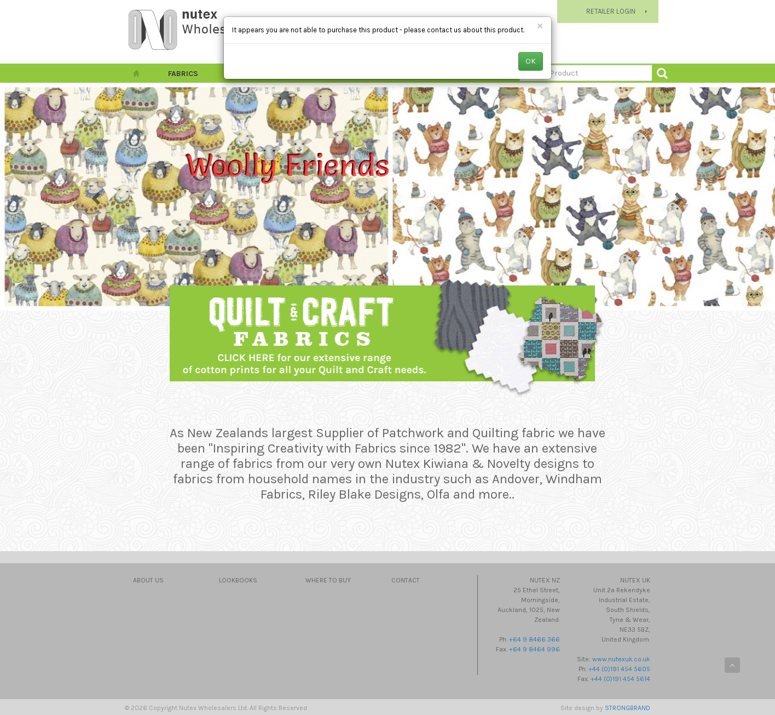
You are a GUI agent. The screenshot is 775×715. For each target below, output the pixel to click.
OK (530, 61)
